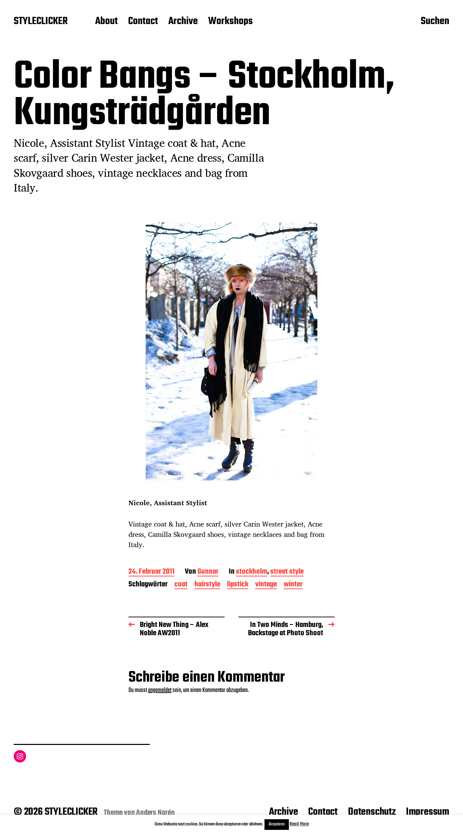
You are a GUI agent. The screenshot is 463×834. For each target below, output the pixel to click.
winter (293, 585)
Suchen (435, 22)
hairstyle (207, 585)
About (106, 22)
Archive (183, 22)
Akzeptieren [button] (277, 824)
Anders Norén (155, 813)
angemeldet (159, 690)
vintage (266, 585)
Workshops (230, 22)
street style (287, 572)
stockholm (251, 572)
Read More (299, 824)
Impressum (427, 812)
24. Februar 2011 (151, 572)
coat (181, 585)
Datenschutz (372, 812)
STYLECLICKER (41, 22)
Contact (143, 22)
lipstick (237, 585)
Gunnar (207, 572)
